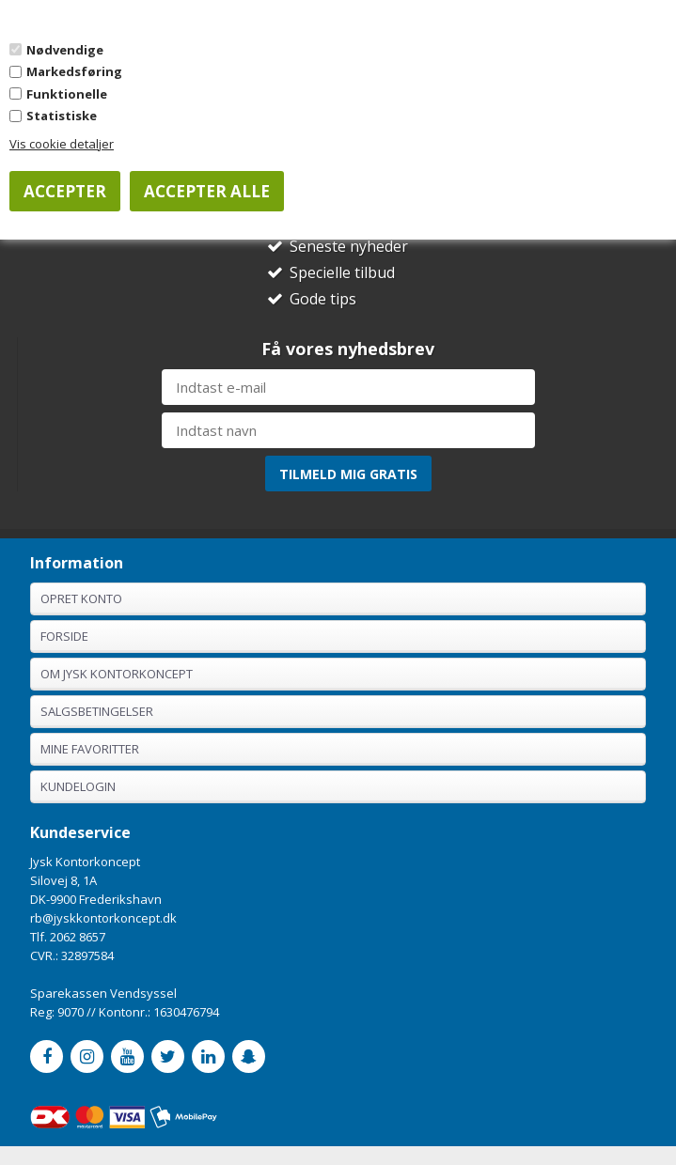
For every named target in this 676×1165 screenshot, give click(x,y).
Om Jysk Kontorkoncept (116, 673)
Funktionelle (66, 93)
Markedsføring (74, 71)
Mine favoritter (89, 748)
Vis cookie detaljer (61, 143)
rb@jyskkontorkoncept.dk (103, 917)
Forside (64, 636)
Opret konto (81, 598)
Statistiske (61, 115)
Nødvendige (64, 49)
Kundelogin (78, 786)
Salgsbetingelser (96, 711)
